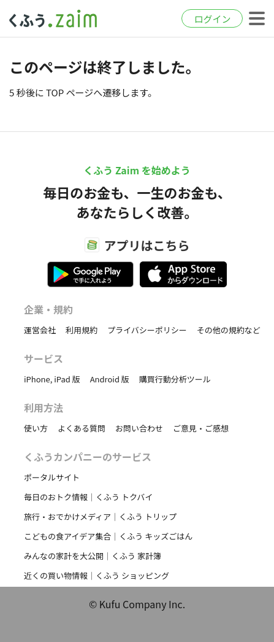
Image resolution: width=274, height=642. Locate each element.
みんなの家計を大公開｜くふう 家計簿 (92, 556)
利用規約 (81, 330)
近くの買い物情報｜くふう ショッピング (96, 575)
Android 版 (109, 379)
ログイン (212, 18)
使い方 (36, 428)
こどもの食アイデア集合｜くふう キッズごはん (108, 536)
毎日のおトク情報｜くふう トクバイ (88, 497)
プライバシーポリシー (147, 330)
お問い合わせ (139, 428)
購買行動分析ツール (175, 379)
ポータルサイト (52, 477)
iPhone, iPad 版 (52, 379)
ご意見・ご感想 (201, 428)
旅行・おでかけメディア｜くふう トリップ (100, 516)
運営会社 (40, 330)
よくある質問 (81, 428)
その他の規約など (229, 330)
